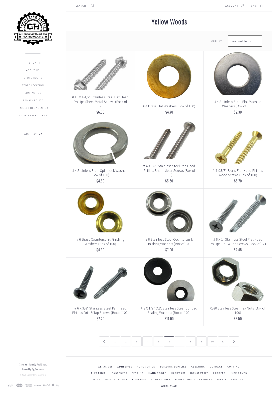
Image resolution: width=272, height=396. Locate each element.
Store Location (33, 85)
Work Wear (169, 385)
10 (212, 341)
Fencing (138, 373)
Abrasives (105, 366)
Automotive (146, 366)
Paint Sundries (116, 379)
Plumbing (139, 379)
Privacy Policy (33, 100)
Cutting (233, 366)
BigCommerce (37, 369)
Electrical (99, 373)
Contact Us (33, 92)
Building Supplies (173, 366)
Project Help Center (33, 107)
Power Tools (160, 379)
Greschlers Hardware (36, 374)
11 (223, 341)
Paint (97, 379)
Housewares (199, 373)
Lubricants (238, 373)
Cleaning (198, 366)
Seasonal (238, 379)
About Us (33, 70)
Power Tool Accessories (193, 379)
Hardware (178, 373)
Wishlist (33, 133)
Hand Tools (157, 373)
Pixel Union (41, 364)
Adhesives (124, 366)
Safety (222, 379)
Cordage (216, 366)
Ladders (219, 373)
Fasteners (119, 373)
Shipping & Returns (33, 115)
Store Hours (33, 77)
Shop (32, 62)
